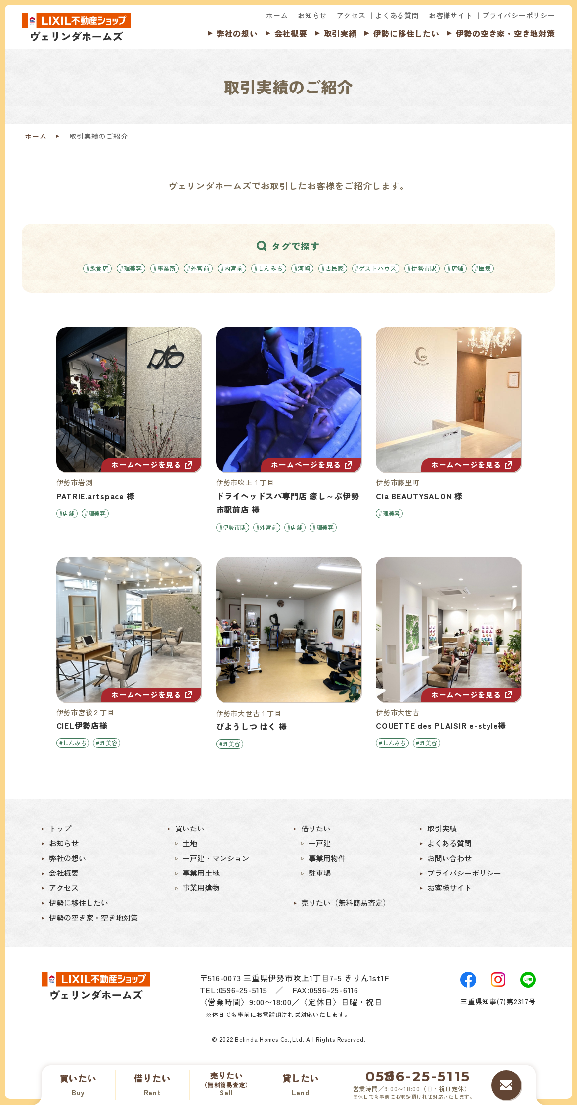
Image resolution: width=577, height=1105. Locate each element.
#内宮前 (232, 268)
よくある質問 (397, 15)
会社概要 (291, 33)
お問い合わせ (449, 860)
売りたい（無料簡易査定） (345, 904)
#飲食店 (97, 268)
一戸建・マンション (215, 860)
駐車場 (320, 874)
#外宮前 (198, 268)
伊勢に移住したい (406, 33)
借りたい (316, 830)
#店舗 (455, 268)
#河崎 (302, 268)
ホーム (277, 15)
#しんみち (268, 268)
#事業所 (164, 268)
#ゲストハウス (376, 268)
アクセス (351, 15)
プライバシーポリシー (518, 15)
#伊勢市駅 (422, 268)
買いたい (190, 830)
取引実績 (340, 33)
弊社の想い (237, 33)
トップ (60, 830)
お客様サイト (451, 15)
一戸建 (320, 845)
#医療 (483, 268)
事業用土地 (201, 874)
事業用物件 (327, 860)
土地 (189, 845)
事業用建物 (201, 889)
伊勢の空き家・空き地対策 (505, 33)
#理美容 (131, 268)
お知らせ (312, 15)
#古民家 (332, 268)
